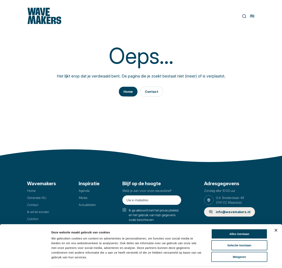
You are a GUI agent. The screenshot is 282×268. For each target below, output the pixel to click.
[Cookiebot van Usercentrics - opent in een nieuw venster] (25, 260)
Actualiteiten (87, 205)
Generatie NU (36, 198)
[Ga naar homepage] (44, 16)
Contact (32, 205)
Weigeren (239, 243)
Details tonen (211, 260)
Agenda (84, 191)
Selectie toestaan (239, 231)
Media (83, 198)
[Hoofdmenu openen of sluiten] (252, 16)
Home (31, 191)
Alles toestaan (239, 220)
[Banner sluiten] (276, 216)
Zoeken (244, 16)
